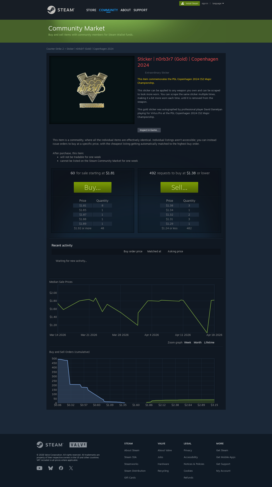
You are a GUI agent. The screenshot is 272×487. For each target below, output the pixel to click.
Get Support (223, 463)
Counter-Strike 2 (55, 48)
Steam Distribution (135, 470)
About (126, 10)
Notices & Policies (194, 463)
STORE (91, 10)
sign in (205, 3)
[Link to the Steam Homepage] (63, 13)
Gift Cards (130, 477)
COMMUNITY (108, 10)
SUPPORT (141, 10)
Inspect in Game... (149, 130)
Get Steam (222, 450)
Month (198, 342)
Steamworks (131, 463)
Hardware (163, 463)
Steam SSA (130, 457)
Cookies (188, 470)
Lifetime (209, 342)
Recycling (163, 470)
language (216, 3)
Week (187, 342)
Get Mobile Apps (225, 457)
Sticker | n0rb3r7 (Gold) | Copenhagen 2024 (90, 48)
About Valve (165, 450)
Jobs (160, 457)
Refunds (188, 477)
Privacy (188, 450)
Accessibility (191, 457)
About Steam (131, 450)
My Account (223, 470)
